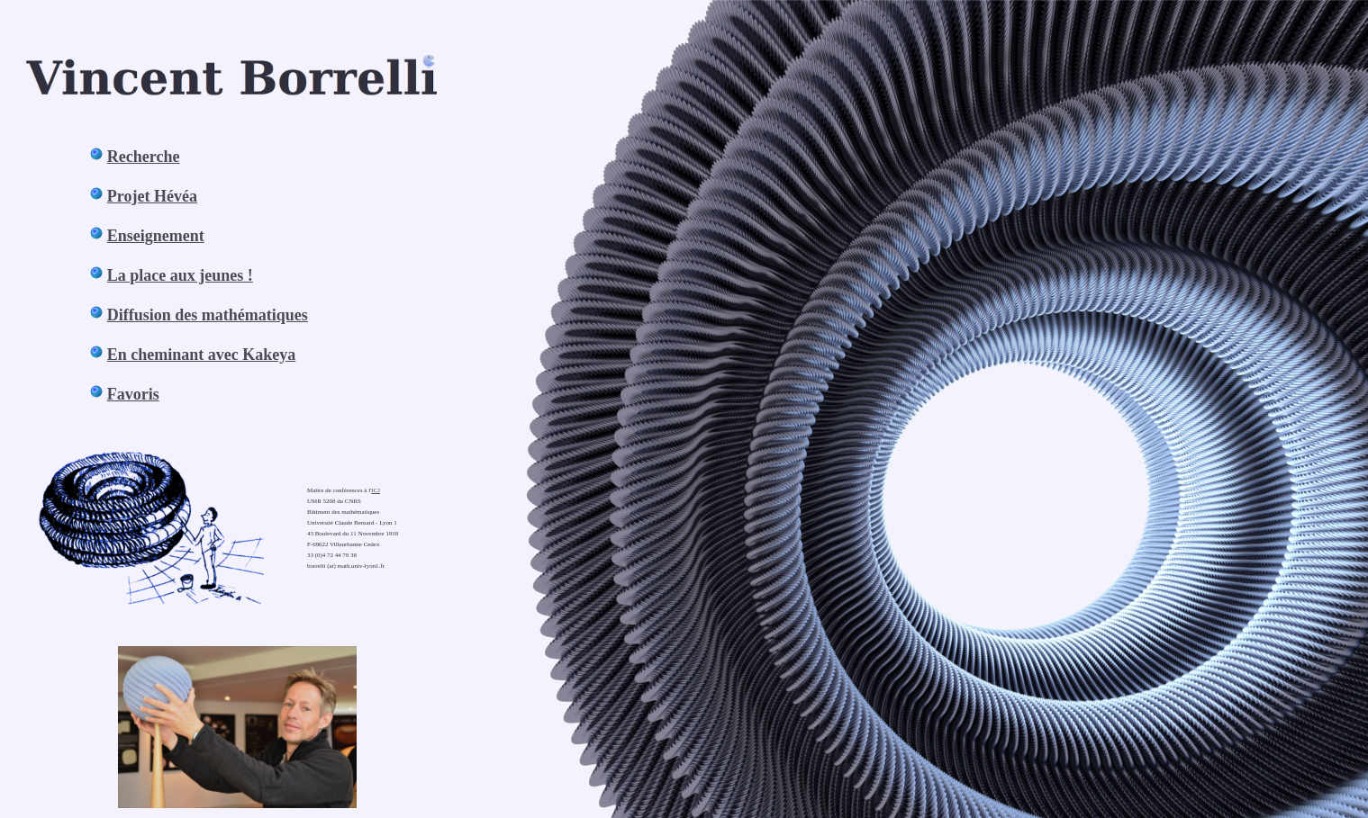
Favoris (133, 394)
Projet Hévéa (152, 196)
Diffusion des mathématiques (207, 315)
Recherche (143, 157)
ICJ (375, 490)
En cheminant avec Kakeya (201, 355)
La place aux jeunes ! (180, 275)
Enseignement (155, 236)
